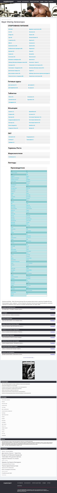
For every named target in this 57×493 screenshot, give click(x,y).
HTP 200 (3, 433)
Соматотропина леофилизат (7, 411)
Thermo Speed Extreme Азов (10, 466)
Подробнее (52, 309)
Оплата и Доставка (34, 1)
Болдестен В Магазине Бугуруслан (12, 455)
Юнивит (3, 418)
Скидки (41, 1)
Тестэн (3, 431)
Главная (19, 1)
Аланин (3, 416)
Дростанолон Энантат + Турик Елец (11, 453)
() (29, 357)
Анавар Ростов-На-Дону (5, 471)
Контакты (51, 1)
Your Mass (3, 407)
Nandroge (3, 412)
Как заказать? (25, 1)
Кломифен (4, 422)
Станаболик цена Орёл (7, 473)
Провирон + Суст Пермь (5, 460)
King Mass (3, 420)
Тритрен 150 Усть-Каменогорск (8, 467)
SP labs (3, 429)
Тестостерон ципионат (6, 399)
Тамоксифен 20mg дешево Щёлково (11, 456)
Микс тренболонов (5, 409)
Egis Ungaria (4, 424)
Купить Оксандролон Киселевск (8, 469)
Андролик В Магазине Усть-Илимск (10, 458)
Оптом (46, 1)
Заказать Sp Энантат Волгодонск (11, 462)
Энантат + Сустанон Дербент (7, 451)
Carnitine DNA (4, 405)
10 (32, 357)
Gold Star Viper (4, 403)
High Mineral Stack (5, 414)
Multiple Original (4, 427)
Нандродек (4, 435)
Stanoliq (3, 401)
